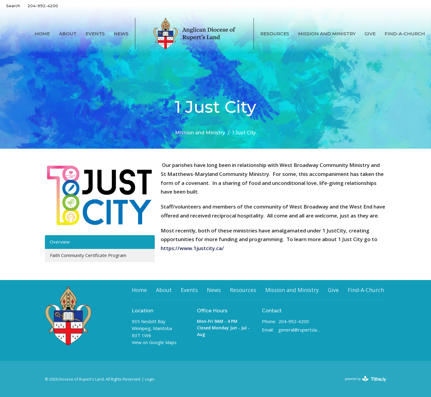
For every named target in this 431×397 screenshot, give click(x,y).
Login (149, 379)
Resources (274, 33)
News (121, 33)
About (68, 33)
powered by (365, 379)
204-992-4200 (43, 5)
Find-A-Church (405, 33)
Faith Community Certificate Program (88, 255)
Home (42, 33)
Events (95, 33)
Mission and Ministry (327, 33)
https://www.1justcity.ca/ (194, 248)
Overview (60, 242)
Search (13, 5)
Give (370, 33)
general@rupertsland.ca (299, 330)
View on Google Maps (154, 342)
